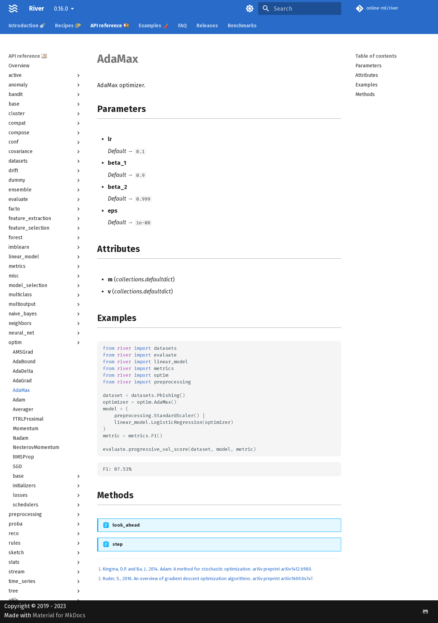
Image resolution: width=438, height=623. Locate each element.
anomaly (45, 85)
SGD (17, 467)
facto (45, 209)
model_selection (45, 285)
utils (45, 600)
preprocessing (45, 514)
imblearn (45, 247)
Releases (207, 26)
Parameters (368, 66)
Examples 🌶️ (153, 26)
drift (45, 171)
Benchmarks (242, 26)
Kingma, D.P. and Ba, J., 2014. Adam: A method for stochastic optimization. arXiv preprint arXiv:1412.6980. (207, 569)
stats (45, 562)
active (45, 75)
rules (45, 543)
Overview (19, 66)
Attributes (366, 75)
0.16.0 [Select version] (61, 8)
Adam (19, 400)
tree (45, 591)
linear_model (45, 257)
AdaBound (24, 362)
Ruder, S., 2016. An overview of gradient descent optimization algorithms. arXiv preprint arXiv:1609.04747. (208, 578)
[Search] (299, 8)
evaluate (45, 199)
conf (45, 142)
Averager (23, 409)
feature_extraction (45, 218)
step (117, 544)
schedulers (47, 505)
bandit (45, 94)
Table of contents (376, 56)
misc (45, 276)
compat (45, 123)
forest (45, 238)
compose (45, 133)
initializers (47, 486)
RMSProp (23, 457)
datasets (45, 161)
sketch (45, 553)
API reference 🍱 (109, 26)
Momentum (25, 429)
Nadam (20, 438)
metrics (45, 266)
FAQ (182, 26)
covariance (45, 151)
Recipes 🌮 (68, 26)
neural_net (45, 333)
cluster (45, 114)
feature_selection (45, 228)
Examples (366, 85)
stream (45, 572)
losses (47, 495)
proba (45, 524)
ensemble (45, 190)
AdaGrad (22, 381)
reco (45, 534)
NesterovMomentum (36, 447)
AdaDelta (23, 371)
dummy (45, 180)
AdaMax (21, 390)
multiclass (45, 295)
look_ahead (126, 525)
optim (45, 342)
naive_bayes (45, 314)
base (45, 104)
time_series (45, 581)
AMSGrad (23, 352)
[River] (13, 8)
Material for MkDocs (59, 615)
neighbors (45, 323)
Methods (365, 94)
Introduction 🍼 (27, 26)
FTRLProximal (28, 419)
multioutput (45, 304)
